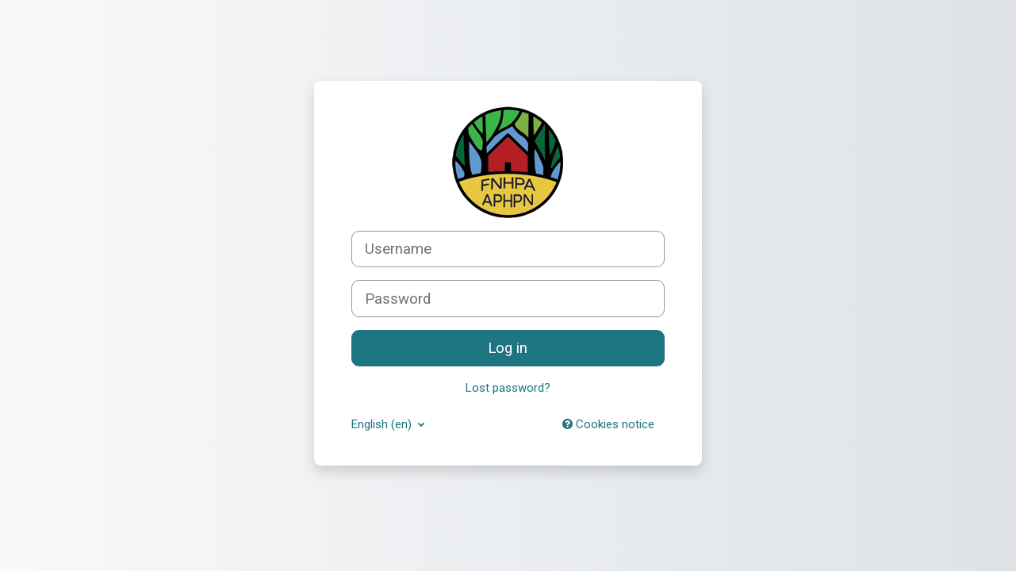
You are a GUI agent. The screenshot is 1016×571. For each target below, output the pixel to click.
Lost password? (508, 388)
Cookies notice (608, 424)
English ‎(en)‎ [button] (383, 424)
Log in (507, 348)
